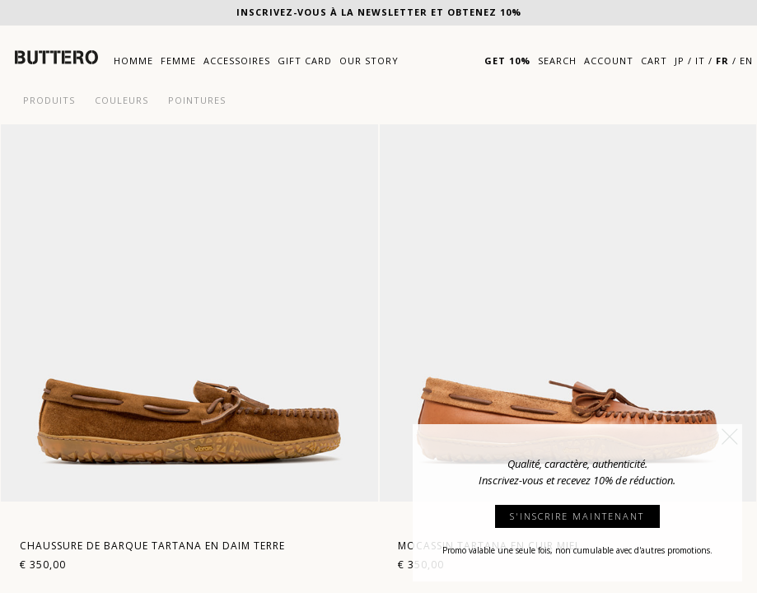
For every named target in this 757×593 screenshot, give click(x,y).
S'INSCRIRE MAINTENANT (577, 516)
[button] (729, 436)
